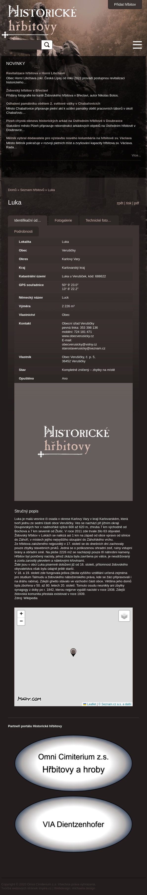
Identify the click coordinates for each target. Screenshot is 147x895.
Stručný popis (26, 511)
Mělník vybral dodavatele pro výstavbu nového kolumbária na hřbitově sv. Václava (69, 138)
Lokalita (25, 242)
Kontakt (25, 323)
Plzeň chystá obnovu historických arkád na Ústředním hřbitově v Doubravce (64, 121)
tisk (128, 203)
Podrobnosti (23, 231)
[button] (73, 652)
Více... (136, 155)
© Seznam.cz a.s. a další (115, 704)
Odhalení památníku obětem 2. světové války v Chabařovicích (53, 103)
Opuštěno (26, 378)
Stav (22, 370)
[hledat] (22, 44)
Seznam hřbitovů (32, 190)
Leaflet (89, 704)
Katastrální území (32, 276)
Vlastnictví (27, 315)
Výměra (24, 306)
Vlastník (25, 357)
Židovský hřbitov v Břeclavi (27, 90)
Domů (12, 190)
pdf (136, 203)
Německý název (31, 297)
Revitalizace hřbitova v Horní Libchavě (35, 73)
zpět (120, 203)
